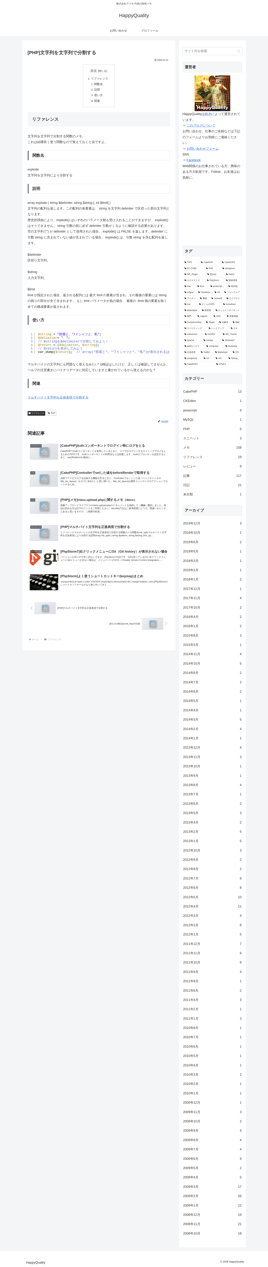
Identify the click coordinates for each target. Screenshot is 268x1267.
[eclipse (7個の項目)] (189, 292)
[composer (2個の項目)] (214, 346)
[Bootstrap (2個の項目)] (233, 346)
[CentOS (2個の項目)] (211, 334)
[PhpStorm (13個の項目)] (214, 280)
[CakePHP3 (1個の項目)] (198, 364)
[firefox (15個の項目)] (233, 274)
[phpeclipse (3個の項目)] (191, 310)
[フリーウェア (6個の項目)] (232, 292)
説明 (97, 90)
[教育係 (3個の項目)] (206, 310)
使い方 (99, 96)
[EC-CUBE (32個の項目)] (193, 268)
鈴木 (208, 114)
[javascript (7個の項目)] (217, 286)
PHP (51, 428)
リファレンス (99, 78)
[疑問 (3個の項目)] (189, 316)
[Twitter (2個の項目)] (206, 352)
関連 (97, 101)
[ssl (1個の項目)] (208, 358)
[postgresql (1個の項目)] (192, 358)
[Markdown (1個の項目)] (222, 352)
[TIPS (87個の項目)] (191, 262)
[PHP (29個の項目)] (212, 268)
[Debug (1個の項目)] (234, 358)
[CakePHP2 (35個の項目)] (231, 262)
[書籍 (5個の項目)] (203, 298)
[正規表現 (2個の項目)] (191, 352)
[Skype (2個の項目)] (210, 322)
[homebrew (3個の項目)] (232, 304)
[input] (212, 51)
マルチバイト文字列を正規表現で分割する (58, 413)
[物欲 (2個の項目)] (236, 322)
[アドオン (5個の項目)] (190, 298)
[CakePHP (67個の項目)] (209, 262)
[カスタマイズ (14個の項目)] (194, 280)
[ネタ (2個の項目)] (235, 328)
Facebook (194, 160)
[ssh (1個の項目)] (220, 358)
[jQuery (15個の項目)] (215, 274)
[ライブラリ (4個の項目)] (233, 298)
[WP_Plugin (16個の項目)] (194, 274)
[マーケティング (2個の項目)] (194, 328)
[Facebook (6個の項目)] (204, 292)
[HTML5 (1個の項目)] (228, 364)
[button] (239, 51)
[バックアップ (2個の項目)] (217, 328)
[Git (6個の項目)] (217, 292)
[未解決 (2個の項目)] (224, 322)
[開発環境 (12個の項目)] (233, 280)
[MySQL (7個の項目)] (234, 286)
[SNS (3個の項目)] (218, 316)
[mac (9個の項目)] (189, 286)
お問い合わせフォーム (203, 149)
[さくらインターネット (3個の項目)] (228, 310)
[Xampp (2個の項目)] (211, 340)
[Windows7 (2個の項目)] (231, 340)
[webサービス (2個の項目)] (193, 346)
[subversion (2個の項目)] (193, 334)
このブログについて (201, 125)
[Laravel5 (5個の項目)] (217, 298)
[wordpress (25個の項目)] (231, 268)
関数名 (99, 84)
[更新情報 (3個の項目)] (233, 316)
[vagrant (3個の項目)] (203, 316)
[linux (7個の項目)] (202, 286)
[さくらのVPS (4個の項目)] (209, 304)
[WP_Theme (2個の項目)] (231, 334)
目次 (93, 71)
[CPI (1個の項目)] (236, 352)
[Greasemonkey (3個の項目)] (193, 322)
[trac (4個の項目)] (190, 304)
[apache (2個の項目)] (192, 340)
